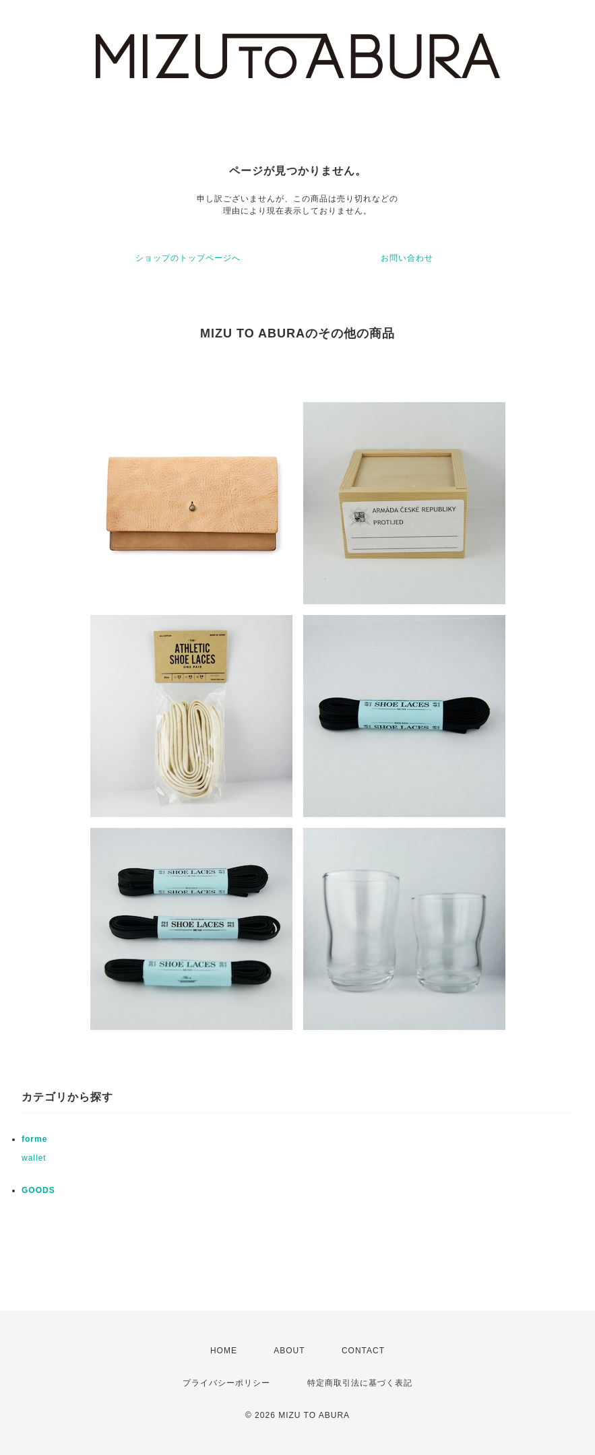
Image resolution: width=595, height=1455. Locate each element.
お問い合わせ (407, 258)
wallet (34, 1158)
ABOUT (289, 1350)
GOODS (38, 1190)
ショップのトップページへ (188, 258)
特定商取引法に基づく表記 (359, 1383)
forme (34, 1139)
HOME (223, 1350)
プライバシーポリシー (226, 1383)
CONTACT (363, 1350)
